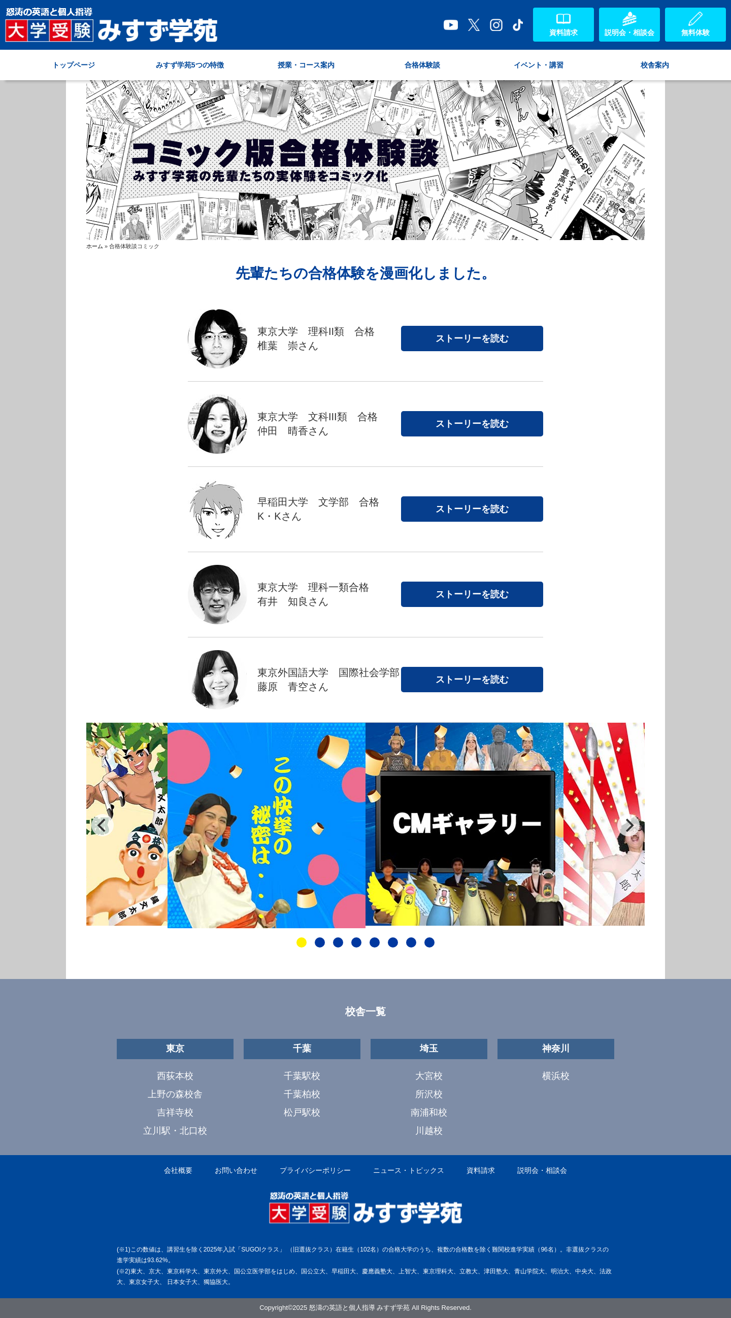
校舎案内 (655, 65)
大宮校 (429, 1076)
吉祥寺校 (175, 1112)
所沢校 (429, 1094)
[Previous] (102, 825)
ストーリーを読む (472, 338)
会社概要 (178, 1170)
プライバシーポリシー (315, 1170)
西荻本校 (175, 1076)
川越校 (429, 1131)
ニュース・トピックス (408, 1170)
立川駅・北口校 (175, 1131)
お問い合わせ (236, 1170)
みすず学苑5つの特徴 (190, 65)
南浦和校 (429, 1112)
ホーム (94, 246)
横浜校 (556, 1076)
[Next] (628, 825)
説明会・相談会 (542, 1170)
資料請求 (481, 1170)
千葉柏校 (302, 1094)
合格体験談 (422, 65)
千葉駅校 (302, 1076)
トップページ (73, 65)
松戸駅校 (302, 1112)
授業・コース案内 (306, 65)
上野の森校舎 (175, 1094)
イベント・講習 (538, 65)
